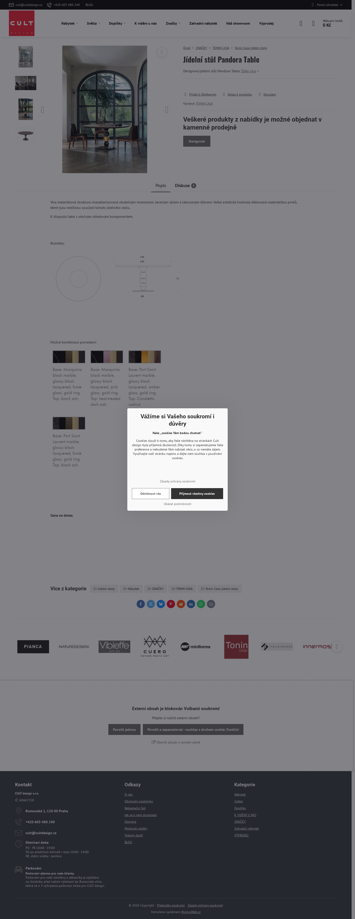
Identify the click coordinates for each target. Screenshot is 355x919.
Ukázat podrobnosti (177, 504)
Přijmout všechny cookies (197, 494)
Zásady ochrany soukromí (177, 481)
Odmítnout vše (150, 494)
